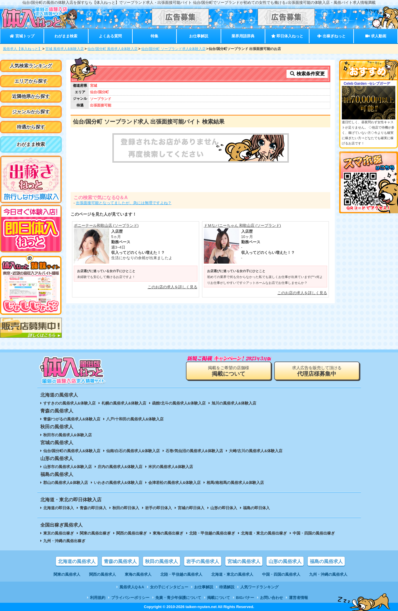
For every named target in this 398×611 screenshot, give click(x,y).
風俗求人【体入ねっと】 (22, 49)
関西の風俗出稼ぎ (131, 533)
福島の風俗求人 (326, 561)
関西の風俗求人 (102, 574)
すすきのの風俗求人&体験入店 (69, 403)
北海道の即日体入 (58, 508)
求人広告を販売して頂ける (316, 371)
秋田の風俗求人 (161, 561)
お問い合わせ (271, 597)
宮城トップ (21, 36)
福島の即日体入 (256, 508)
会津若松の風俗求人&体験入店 (174, 482)
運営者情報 (298, 597)
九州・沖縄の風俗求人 (328, 574)
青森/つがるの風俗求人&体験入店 (72, 419)
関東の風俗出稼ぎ (95, 533)
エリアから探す (30, 81)
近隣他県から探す (31, 96)
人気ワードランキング (259, 587)
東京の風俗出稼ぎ (58, 533)
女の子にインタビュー (169, 587)
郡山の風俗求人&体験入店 (65, 482)
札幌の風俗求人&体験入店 (123, 403)
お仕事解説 (198, 36)
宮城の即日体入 (191, 508)
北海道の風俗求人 (77, 561)
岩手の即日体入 (158, 508)
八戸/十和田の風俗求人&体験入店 (135, 419)
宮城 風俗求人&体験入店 (64, 49)
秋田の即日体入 (125, 508)
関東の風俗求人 (67, 574)
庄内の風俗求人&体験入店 (120, 467)
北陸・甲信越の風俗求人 (181, 574)
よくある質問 (110, 36)
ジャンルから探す (31, 111)
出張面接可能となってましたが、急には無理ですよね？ (123, 203)
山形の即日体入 (223, 508)
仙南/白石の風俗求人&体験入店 (133, 451)
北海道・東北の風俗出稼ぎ (264, 533)
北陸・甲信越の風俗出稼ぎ (212, 533)
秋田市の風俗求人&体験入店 (67, 435)
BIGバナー (245, 597)
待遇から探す (31, 126)
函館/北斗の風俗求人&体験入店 (179, 403)
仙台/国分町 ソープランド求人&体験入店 (173, 49)
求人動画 (375, 36)
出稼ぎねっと (331, 36)
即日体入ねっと (287, 36)
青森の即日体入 (93, 508)
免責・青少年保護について (178, 597)
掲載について (218, 597)
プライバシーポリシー (130, 597)
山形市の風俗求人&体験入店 (67, 467)
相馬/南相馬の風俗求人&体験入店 (235, 482)
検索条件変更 (307, 73)
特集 (154, 36)
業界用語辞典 (243, 36)
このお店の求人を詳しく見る (172, 287)
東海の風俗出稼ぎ (168, 533)
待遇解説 (226, 587)
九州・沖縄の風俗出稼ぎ (64, 541)
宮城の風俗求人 (243, 561)
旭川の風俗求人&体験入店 (234, 403)
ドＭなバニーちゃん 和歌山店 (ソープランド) (242, 225)
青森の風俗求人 (120, 561)
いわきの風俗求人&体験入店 (118, 482)
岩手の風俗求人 (202, 561)
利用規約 (97, 597)
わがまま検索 (65, 36)
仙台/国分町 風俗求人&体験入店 (112, 49)
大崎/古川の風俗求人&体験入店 (255, 451)
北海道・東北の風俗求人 (232, 574)
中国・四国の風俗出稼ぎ (314, 533)
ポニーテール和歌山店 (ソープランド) (106, 225)
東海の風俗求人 (138, 574)
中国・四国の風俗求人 (281, 574)
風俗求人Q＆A (131, 587)
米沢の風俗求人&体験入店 (170, 467)
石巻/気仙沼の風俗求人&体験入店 (194, 451)
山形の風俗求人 (285, 561)
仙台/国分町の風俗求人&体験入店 (72, 451)
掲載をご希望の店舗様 (228, 371)
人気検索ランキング (31, 65)
